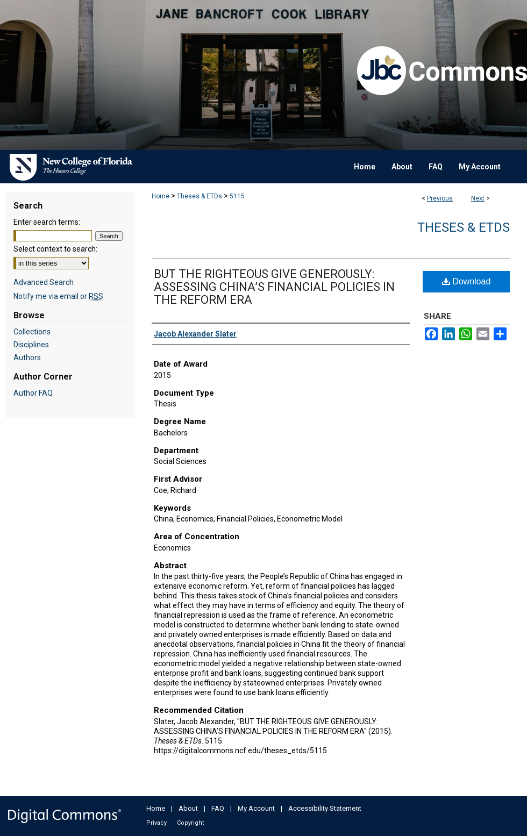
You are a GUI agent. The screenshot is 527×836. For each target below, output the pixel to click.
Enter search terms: (46, 222)
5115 (237, 196)
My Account (256, 808)
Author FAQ (33, 393)
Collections (32, 331)
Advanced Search (43, 282)
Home (160, 196)
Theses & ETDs (199, 196)
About (188, 808)
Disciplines (31, 344)
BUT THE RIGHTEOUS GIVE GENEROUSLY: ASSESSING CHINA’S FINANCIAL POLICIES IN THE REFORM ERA (274, 286)
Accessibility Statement (324, 808)
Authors (27, 357)
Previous (440, 198)
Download (466, 281)
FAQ (217, 808)
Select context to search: (55, 249)
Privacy (156, 822)
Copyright (190, 822)
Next (478, 198)
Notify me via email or (58, 296)
